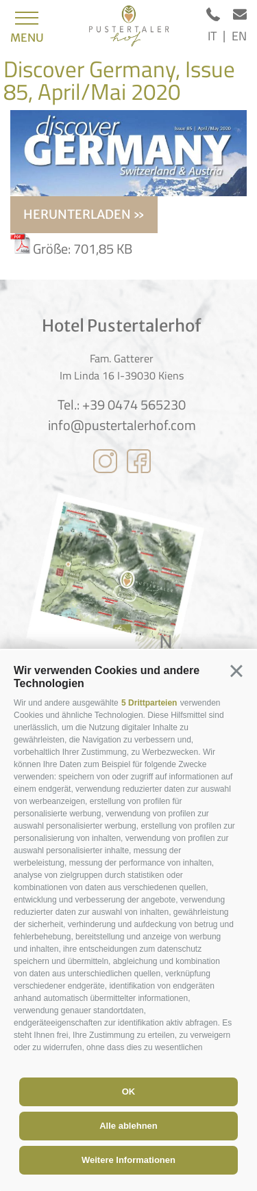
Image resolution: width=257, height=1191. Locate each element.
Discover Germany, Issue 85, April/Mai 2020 (119, 80)
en (239, 36)
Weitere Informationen (128, 1160)
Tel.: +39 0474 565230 (122, 404)
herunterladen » (84, 214)
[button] (236, 671)
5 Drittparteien (149, 703)
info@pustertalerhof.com (122, 425)
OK (129, 1091)
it (212, 36)
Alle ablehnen (128, 1126)
